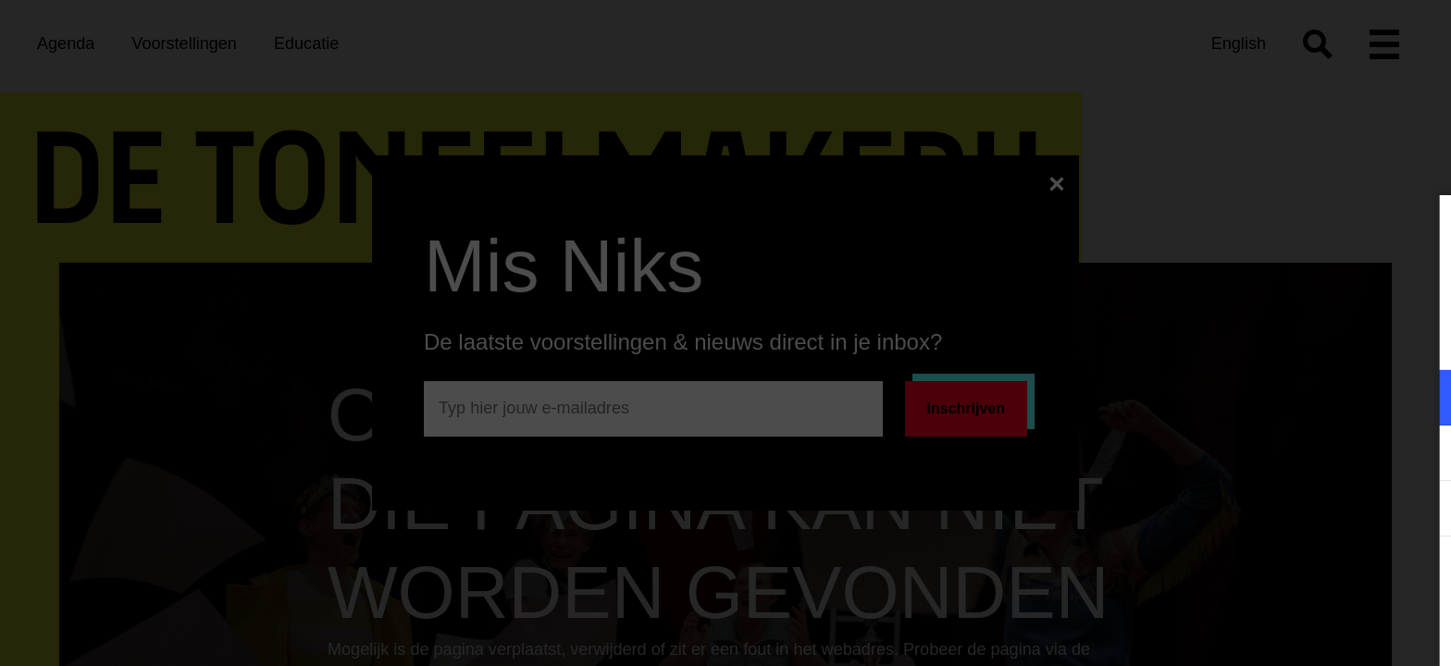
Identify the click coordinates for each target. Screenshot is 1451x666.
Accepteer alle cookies (1294, 577)
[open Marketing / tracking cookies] (1421, 455)
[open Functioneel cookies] (1421, 399)
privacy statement (1219, 337)
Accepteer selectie (1293, 631)
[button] (1275, 397)
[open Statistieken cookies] (1421, 510)
